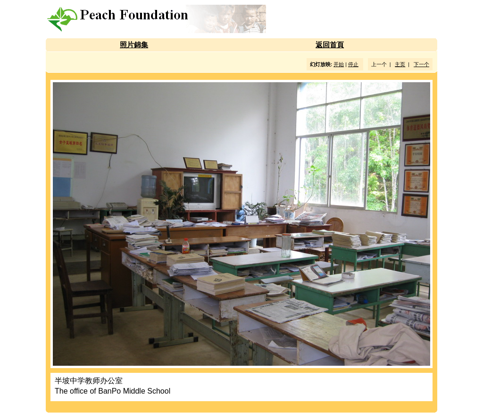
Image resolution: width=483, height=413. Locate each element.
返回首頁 (330, 45)
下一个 (421, 64)
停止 (353, 64)
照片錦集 (134, 45)
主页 (400, 64)
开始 (338, 64)
